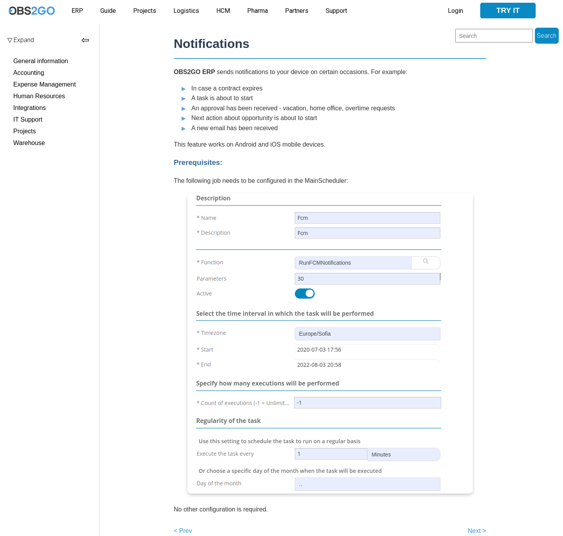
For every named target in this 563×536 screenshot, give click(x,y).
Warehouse (29, 143)
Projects (144, 10)
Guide (108, 10)
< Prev (183, 530)
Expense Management (44, 84)
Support (336, 10)
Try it (508, 10)
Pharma (257, 10)
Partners (296, 10)
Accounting (28, 72)
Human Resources (39, 96)
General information (40, 61)
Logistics (186, 10)
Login (455, 10)
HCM (223, 10)
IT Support (27, 119)
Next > (477, 530)
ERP (77, 10)
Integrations (29, 107)
